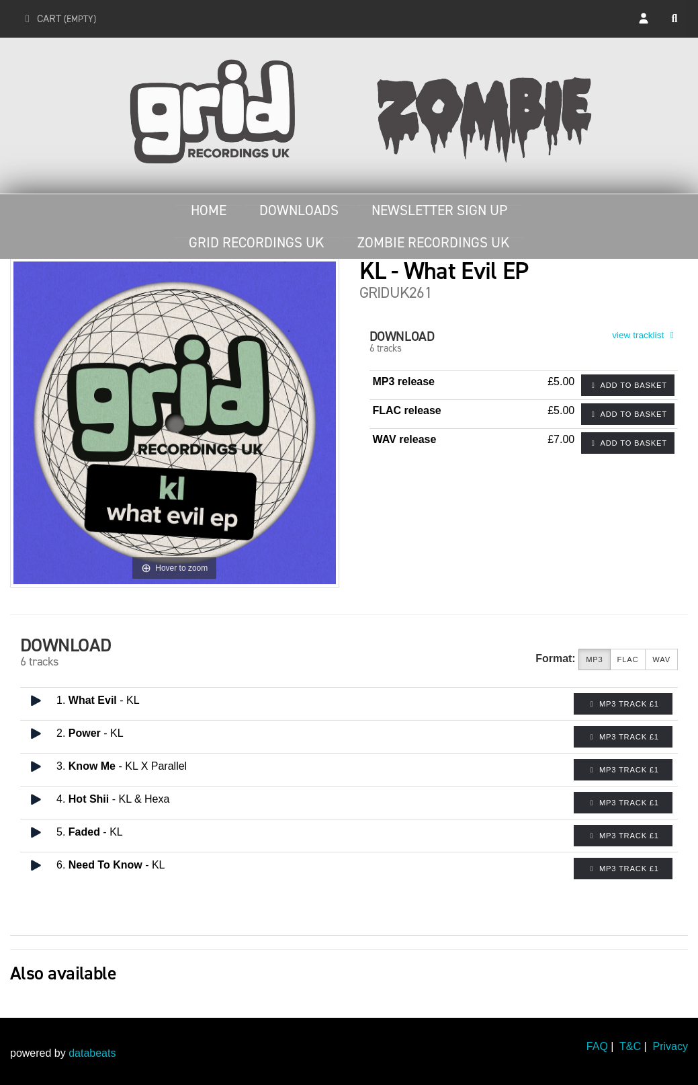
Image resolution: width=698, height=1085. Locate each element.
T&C (630, 1046)
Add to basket (627, 385)
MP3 (594, 659)
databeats (92, 1053)
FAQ (597, 1046)
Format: (555, 658)
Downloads (299, 210)
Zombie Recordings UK (433, 242)
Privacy (670, 1046)
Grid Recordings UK (256, 242)
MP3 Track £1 (623, 704)
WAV (661, 659)
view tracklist (645, 335)
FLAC (628, 659)
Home (208, 210)
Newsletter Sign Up (439, 210)
